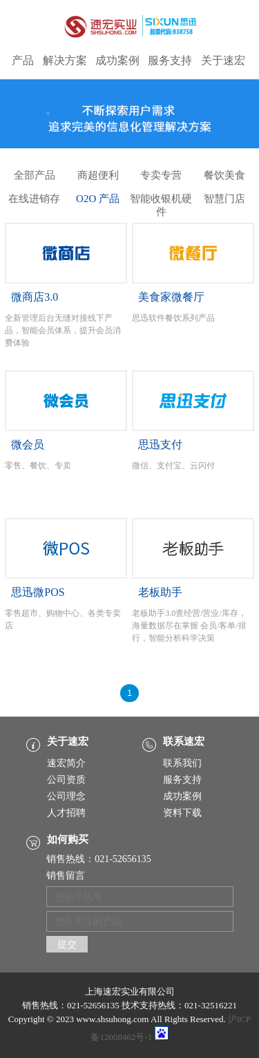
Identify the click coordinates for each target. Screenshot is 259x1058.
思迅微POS (37, 592)
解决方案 (65, 60)
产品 (23, 60)
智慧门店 (224, 198)
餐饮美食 (224, 175)
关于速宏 (223, 60)
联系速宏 (183, 741)
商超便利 (98, 175)
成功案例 (117, 60)
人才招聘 (66, 813)
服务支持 (170, 60)
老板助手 (160, 592)
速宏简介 (66, 763)
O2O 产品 (97, 198)
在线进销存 (34, 198)
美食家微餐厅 (171, 297)
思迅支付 (160, 444)
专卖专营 (161, 175)
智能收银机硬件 (161, 201)
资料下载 (182, 813)
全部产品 (34, 175)
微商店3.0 (34, 297)
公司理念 (66, 796)
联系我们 (182, 763)
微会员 (27, 444)
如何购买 (67, 839)
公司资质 (66, 780)
